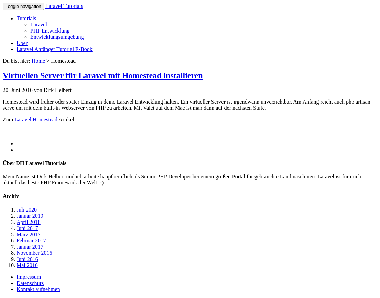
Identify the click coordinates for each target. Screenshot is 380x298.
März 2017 (29, 234)
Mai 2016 (27, 265)
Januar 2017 (30, 247)
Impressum (29, 277)
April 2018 (29, 222)
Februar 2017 (31, 240)
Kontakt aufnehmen (38, 289)
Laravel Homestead (35, 119)
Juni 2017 (27, 228)
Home (38, 61)
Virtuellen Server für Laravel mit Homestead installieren (103, 75)
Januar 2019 (30, 216)
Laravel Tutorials (64, 6)
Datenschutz (30, 283)
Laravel (38, 24)
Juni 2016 (27, 259)
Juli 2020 (27, 210)
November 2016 (34, 253)
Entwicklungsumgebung (57, 37)
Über (22, 43)
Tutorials (26, 18)
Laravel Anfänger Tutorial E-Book (55, 49)
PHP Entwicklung (50, 31)
